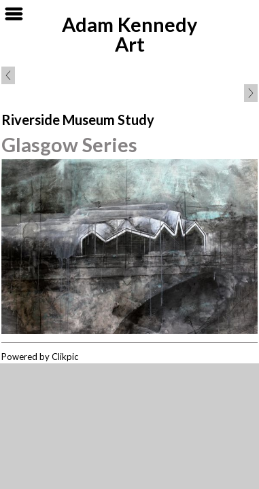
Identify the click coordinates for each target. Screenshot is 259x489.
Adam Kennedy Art (129, 34)
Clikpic (65, 356)
